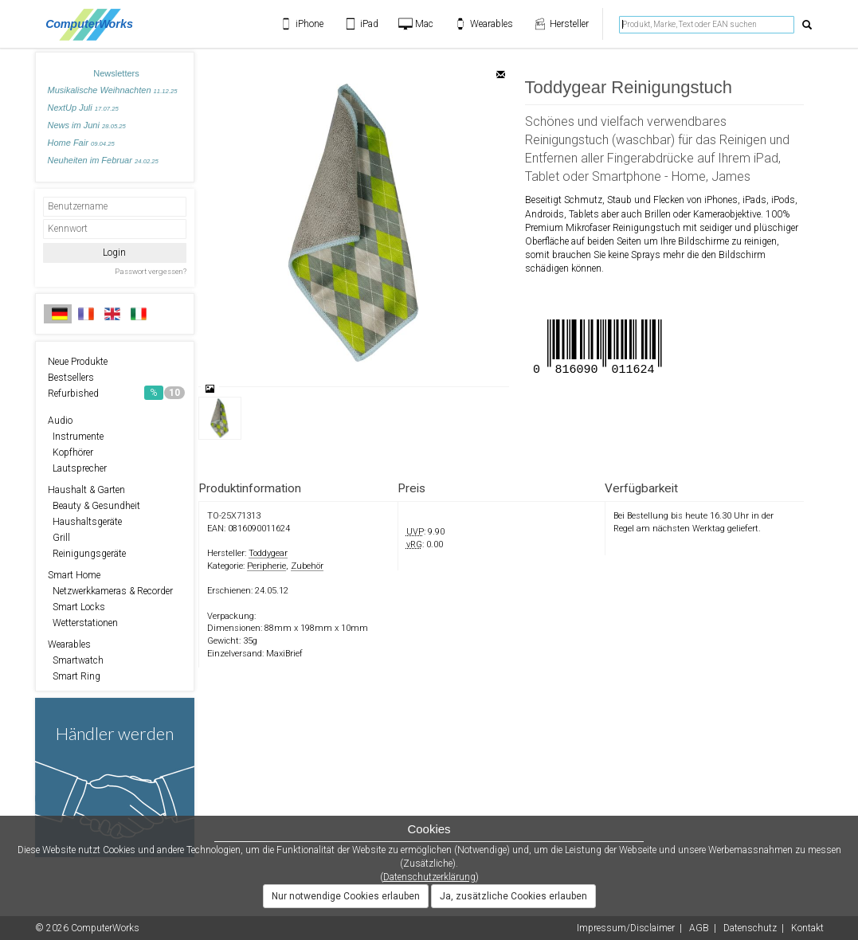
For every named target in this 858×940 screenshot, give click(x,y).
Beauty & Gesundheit (94, 505)
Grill (59, 537)
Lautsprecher (77, 468)
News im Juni (87, 125)
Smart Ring (74, 676)
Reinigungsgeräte (87, 553)
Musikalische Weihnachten (113, 90)
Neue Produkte (78, 361)
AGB (699, 928)
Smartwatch (76, 660)
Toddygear (268, 553)
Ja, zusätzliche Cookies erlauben (513, 896)
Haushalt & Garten (86, 489)
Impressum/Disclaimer (626, 928)
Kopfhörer (70, 452)
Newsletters (116, 73)
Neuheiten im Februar (103, 160)
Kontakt (807, 928)
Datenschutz (750, 928)
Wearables (69, 644)
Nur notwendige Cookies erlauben (346, 896)
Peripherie (266, 566)
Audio (60, 420)
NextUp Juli (83, 107)
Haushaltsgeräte (85, 521)
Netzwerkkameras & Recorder (110, 591)
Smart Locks (76, 607)
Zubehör (307, 566)
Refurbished (116, 393)
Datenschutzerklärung (429, 877)
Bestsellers (71, 377)
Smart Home (74, 575)
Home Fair (81, 142)
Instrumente (76, 436)
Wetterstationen (83, 623)
